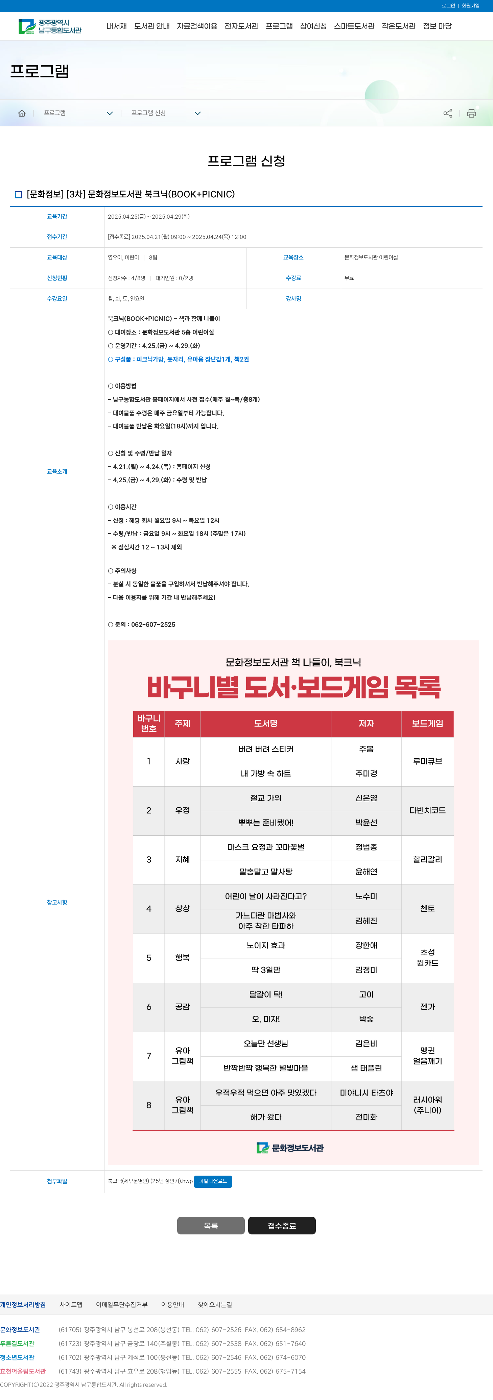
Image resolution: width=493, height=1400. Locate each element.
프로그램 (279, 26)
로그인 (448, 6)
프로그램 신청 (149, 113)
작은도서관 (399, 26)
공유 (447, 113)
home (17, 103)
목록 (211, 1226)
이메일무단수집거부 (122, 1305)
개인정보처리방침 (23, 1305)
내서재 (117, 26)
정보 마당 (437, 26)
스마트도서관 (354, 26)
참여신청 (313, 26)
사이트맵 (71, 1305)
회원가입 (470, 6)
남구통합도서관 (28, 22)
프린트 (471, 113)
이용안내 (172, 1305)
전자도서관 (241, 26)
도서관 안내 (152, 26)
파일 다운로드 (213, 1181)
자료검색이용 (197, 26)
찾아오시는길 (215, 1305)
